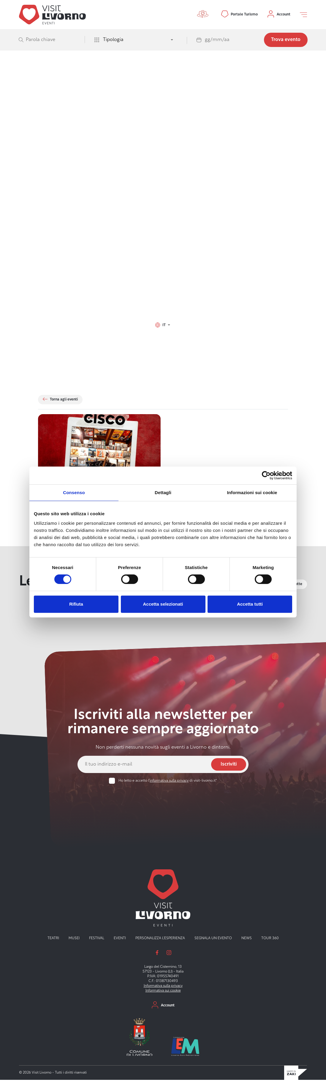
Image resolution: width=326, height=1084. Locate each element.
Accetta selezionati (163, 604)
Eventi (66, 87)
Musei (74, 942)
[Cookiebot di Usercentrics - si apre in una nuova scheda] (266, 475)
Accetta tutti (250, 604)
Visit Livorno (48, 87)
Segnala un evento (213, 942)
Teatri (53, 942)
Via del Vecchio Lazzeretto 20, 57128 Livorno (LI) (90, 309)
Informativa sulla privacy (163, 990)
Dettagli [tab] (163, 492)
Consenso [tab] (74, 492)
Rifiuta (76, 604)
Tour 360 (270, 942)
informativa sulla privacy (169, 785)
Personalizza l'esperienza (160, 942)
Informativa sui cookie (163, 994)
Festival (96, 942)
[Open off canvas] (303, 14)
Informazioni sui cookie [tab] (252, 492)
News (246, 942)
